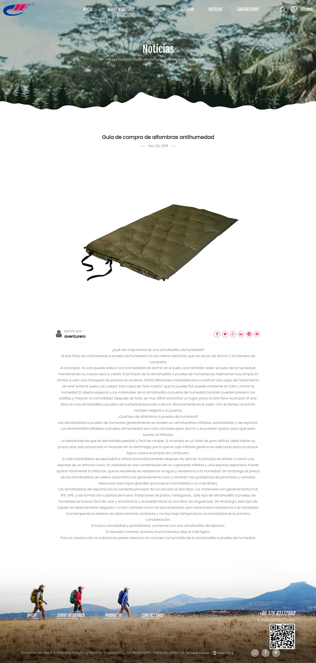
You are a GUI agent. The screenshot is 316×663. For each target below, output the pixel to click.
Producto (157, 9)
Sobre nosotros (120, 9)
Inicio (87, 9)
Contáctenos (247, 9)
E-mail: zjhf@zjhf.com (276, 620)
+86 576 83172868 (277, 613)
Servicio (186, 9)
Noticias (215, 9)
